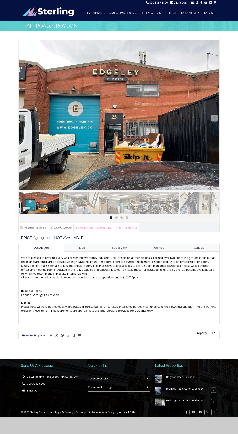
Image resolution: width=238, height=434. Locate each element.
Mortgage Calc (84, 227)
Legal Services (209, 13)
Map (82, 248)
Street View (119, 248)
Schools (199, 248)
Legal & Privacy (64, 412)
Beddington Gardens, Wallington (185, 400)
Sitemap (81, 412)
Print (118, 227)
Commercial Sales (98, 378)
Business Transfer (118, 13)
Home (88, 13)
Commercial (100, 13)
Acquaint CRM (127, 412)
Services (161, 13)
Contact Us (131, 227)
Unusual (134, 13)
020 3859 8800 (157, 2)
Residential (148, 13)
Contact (172, 13)
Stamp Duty (104, 227)
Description (41, 248)
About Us (195, 13)
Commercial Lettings (100, 387)
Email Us (32, 390)
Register (183, 13)
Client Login (179, 2)
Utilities (159, 248)
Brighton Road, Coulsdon (180, 377)
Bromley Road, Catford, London (184, 388)
